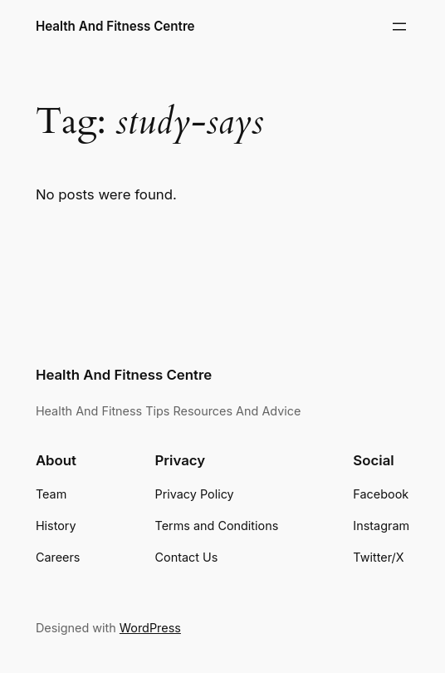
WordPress (150, 628)
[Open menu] (399, 27)
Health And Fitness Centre (115, 26)
